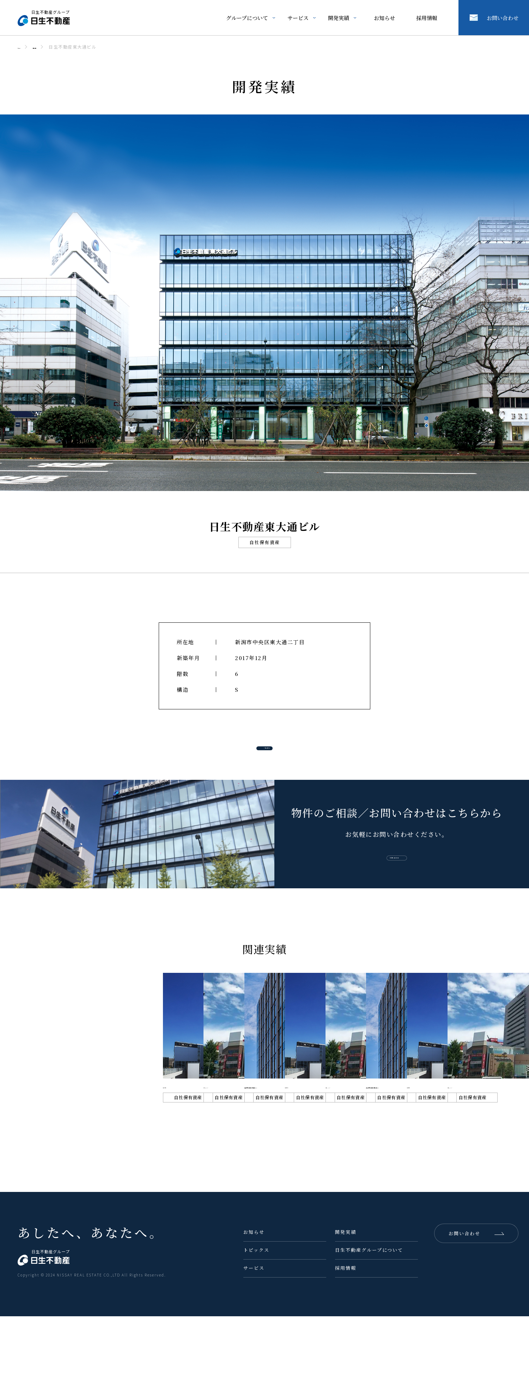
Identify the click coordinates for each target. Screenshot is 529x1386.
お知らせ (384, 17)
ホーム (25, 47)
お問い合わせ (502, 17)
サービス (298, 17)
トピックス (256, 1320)
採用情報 (426, 17)
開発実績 (338, 17)
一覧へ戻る (276, 750)
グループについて (247, 17)
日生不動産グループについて (369, 1320)
